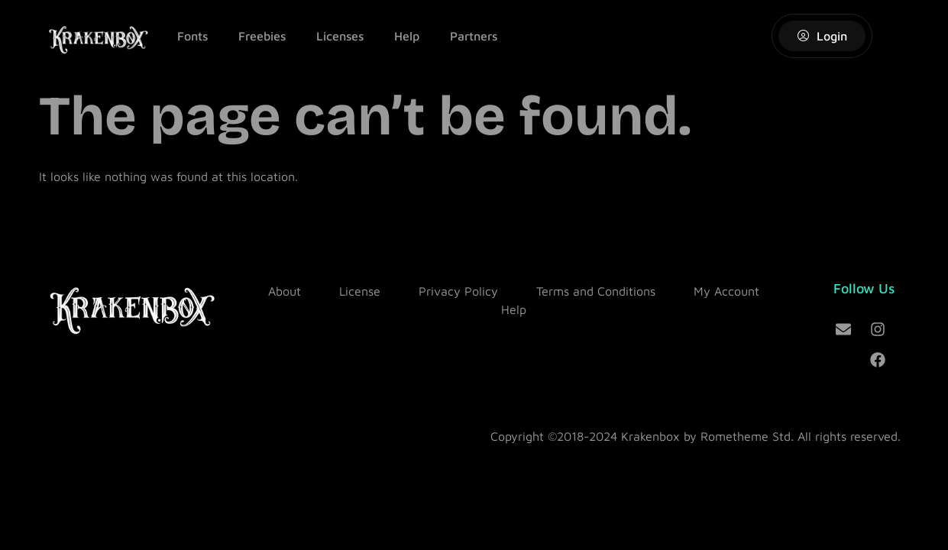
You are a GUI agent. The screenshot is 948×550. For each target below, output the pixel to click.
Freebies (262, 36)
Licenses (340, 36)
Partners (473, 36)
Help (406, 36)
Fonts (192, 36)
